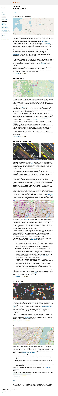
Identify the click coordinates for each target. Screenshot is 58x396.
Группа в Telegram (5, 28)
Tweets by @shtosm (5, 39)
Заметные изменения (20, 326)
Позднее (14, 12)
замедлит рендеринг (45, 255)
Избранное (4, 16)
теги (27, 73)
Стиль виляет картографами (22, 16)
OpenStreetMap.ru (5, 27)
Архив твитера (4, 36)
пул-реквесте (34, 239)
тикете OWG (34, 272)
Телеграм (3, 35)
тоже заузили (23, 351)
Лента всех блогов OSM (6, 31)
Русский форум (4, 25)
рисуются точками (36, 224)
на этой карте (45, 41)
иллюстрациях (44, 118)
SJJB (32, 303)
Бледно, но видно (18, 78)
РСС (16, 389)
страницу (21, 231)
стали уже (44, 348)
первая (48, 43)
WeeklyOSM (4, 24)
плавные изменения (36, 168)
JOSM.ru (3, 22)
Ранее (14, 380)
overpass (23, 320)
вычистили (50, 194)
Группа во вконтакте (5, 30)
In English (3, 14)
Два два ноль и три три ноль (22, 141)
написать (43, 63)
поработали (24, 107)
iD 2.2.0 (32, 163)
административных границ (28, 352)
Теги (2, 12)
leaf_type (36, 119)
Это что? (3, 7)
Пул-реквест (16, 40)
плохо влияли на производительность (22, 373)
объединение (16, 54)
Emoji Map (27, 317)
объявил (27, 219)
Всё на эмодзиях (18, 281)
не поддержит (32, 268)
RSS (2, 10)
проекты (32, 320)
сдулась (15, 122)
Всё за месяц (4, 19)
